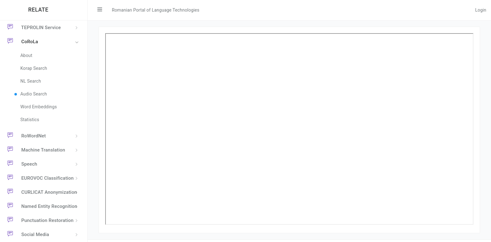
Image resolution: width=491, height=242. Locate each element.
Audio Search (33, 93)
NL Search (30, 81)
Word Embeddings (38, 106)
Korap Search (33, 68)
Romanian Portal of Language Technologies (155, 10)
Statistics (29, 119)
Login (480, 10)
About (26, 55)
